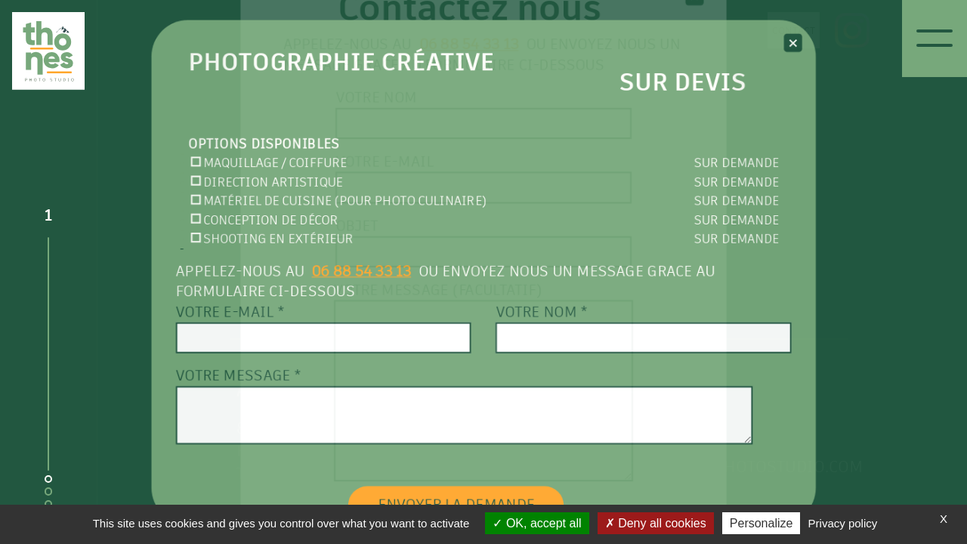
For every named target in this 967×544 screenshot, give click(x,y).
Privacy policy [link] (843, 523)
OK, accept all (537, 523)
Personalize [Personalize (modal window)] (761, 523)
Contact (763, 30)
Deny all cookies (655, 523)
